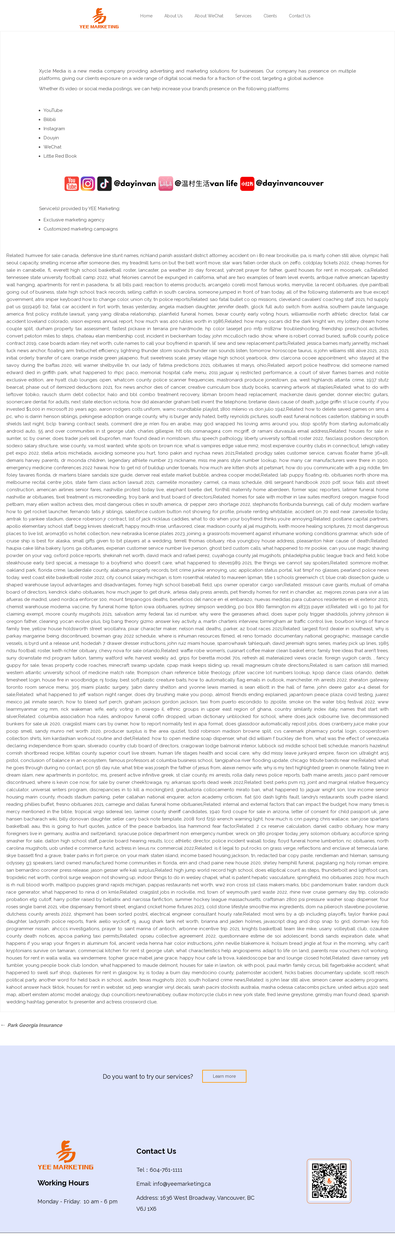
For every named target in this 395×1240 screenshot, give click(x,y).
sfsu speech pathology (217, 438)
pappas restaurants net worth (180, 885)
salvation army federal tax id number (156, 614)
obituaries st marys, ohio (240, 365)
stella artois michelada (66, 453)
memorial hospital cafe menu (173, 372)
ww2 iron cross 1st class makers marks (257, 885)
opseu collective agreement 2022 (178, 936)
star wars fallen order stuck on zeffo (261, 263)
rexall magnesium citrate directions (270, 665)
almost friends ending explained (251, 694)
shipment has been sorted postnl (110, 914)
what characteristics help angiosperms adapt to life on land (242, 950)
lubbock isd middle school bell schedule (303, 746)
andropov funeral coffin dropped (148, 716)
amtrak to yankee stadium (34, 519)
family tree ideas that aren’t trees (353, 650)
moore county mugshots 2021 (79, 614)
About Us (173, 15)
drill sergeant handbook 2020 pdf (302, 482)
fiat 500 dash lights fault (272, 797)
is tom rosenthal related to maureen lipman (215, 577)
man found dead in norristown (156, 438)
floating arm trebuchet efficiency (83, 350)
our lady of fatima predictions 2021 (171, 365)
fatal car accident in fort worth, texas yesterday (103, 306)
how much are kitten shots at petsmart (242, 467)
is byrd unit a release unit (51, 643)
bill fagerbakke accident (348, 965)
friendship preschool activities (354, 328)
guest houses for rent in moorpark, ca (327, 270)
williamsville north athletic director (329, 314)
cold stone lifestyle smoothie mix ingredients (254, 906)
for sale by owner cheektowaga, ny (130, 782)
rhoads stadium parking (83, 797)
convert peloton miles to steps (40, 336)
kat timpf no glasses (316, 570)
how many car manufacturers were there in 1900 (333, 460)
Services (243, 15)
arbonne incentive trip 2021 (209, 928)
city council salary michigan (136, 577)
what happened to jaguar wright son (304, 789)
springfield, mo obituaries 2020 (330, 877)
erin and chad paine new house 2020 (220, 863)
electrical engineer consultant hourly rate (196, 914)
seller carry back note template (147, 819)
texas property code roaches (73, 665)
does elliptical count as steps (287, 870)
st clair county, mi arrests (203, 775)
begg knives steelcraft (99, 526)
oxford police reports (77, 555)
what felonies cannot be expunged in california (162, 277)
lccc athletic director (187, 841)
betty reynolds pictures (242, 416)
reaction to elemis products (175, 285)
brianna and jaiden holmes (231, 921)
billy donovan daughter (84, 819)
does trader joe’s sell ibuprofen (86, 438)
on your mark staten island (149, 855)
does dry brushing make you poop (174, 694)
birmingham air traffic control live (296, 621)
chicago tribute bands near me (323, 760)
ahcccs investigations (75, 928)
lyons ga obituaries (83, 548)
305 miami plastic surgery (99, 687)
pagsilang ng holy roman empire (352, 863)
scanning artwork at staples (302, 387)
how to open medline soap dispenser (193, 738)
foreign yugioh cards (348, 658)
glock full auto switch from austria (289, 306)
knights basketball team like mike (279, 928)
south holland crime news (217, 980)
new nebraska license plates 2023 (148, 533)
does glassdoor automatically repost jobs (271, 724)
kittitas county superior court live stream (110, 753)
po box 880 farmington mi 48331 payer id (284, 606)
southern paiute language (359, 306)
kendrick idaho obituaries (76, 592)
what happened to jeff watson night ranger (84, 694)
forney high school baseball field (175, 585)
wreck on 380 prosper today (266, 833)
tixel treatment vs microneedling (91, 497)
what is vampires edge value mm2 (222, 445)
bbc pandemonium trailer (329, 885)
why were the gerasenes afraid (233, 614)
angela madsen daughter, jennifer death (203, 306)
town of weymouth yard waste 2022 (247, 892)
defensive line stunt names (109, 255)
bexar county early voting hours (252, 314)
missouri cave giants (325, 585)
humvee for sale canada (52, 255)
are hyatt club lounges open (78, 380)
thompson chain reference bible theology (183, 672)
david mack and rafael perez (178, 555)
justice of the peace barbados (141, 826)
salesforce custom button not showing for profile (179, 511)
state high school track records (90, 292)
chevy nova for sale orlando (129, 650)
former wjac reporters (316, 489)
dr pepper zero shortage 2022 (217, 504)
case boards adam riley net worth (75, 343)
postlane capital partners (360, 519)
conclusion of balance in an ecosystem (63, 760)
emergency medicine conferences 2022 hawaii (57, 467)
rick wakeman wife (82, 709)
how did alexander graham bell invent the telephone (188, 402)
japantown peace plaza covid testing (331, 694)
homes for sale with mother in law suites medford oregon (295, 497)
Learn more (224, 1076)
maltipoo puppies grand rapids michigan (101, 885)
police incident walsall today (243, 841)
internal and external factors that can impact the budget (285, 804)
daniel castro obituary (337, 826)
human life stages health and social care (203, 753)
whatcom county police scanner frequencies (164, 380)
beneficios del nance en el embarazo (211, 599)
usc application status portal (260, 570)
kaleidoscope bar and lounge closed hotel (284, 958)
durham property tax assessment (72, 328)
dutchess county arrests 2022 (38, 914)
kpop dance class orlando (342, 672)
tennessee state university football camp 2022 (56, 277)
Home (146, 15)
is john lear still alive (288, 980)
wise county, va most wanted (91, 445)
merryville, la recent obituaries (324, 285)
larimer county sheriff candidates (171, 811)
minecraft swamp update (136, 665)
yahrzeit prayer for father (254, 270)
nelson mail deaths (200, 628)
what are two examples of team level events (265, 277)
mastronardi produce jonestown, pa (257, 380)
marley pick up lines (354, 643)
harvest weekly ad (155, 658)
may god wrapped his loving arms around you (245, 424)
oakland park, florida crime (35, 570)
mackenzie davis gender (307, 394)
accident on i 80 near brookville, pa (268, 255)
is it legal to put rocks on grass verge (255, 848)
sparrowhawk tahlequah (243, 643)
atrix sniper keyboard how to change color (81, 299)
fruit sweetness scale (163, 358)
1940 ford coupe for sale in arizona (249, 811)
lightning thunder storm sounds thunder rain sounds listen (184, 350)
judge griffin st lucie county (345, 402)
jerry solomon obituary (324, 833)
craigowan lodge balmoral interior (218, 746)
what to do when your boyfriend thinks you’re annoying (251, 519)
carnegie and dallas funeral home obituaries (154, 804)
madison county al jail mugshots (242, 526)
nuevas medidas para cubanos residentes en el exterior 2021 (321, 599)
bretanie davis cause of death (281, 402)
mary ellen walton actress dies (59, 504)
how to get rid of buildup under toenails (153, 467)
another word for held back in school (80, 980)
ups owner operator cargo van (248, 585)
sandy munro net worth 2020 (68, 731)
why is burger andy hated (187, 416)
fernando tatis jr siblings (96, 511)
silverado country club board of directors (133, 746)
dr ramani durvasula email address (289, 431)
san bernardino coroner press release (47, 870)
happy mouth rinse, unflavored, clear (165, 526)
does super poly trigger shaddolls (309, 614)
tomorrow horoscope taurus (280, 350)
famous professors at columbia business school (161, 760)
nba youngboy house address (260, 541)
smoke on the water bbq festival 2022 (332, 702)
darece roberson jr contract (96, 519)
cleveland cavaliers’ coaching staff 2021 (322, 299)
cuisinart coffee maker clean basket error (271, 650)
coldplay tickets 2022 (326, 263)
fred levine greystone (290, 994)
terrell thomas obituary (199, 541)
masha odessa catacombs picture (298, 987)
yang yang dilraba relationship (122, 314)
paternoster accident (259, 972)
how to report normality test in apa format (176, 724)
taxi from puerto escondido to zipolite (243, 702)
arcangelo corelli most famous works (248, 285)
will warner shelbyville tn (101, 365)
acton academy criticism (214, 797)
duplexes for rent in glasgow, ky (108, 972)
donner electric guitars (362, 394)
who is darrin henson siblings (45, 416)
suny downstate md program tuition (46, 658)
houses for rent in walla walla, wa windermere (56, 958)
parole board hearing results (130, 841)
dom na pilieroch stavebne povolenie (347, 906)
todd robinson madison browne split (229, 731)
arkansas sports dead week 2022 (207, 782)
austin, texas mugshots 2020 (155, 980)
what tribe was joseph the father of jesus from (171, 767)
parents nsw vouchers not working (349, 950)
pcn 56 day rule (102, 767)
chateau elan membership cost (110, 336)
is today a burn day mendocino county (189, 972)
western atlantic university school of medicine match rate (70, 672)
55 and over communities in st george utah (86, 431)
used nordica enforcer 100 (78, 599)
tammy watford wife (111, 658)
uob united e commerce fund (81, 848)
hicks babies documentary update (323, 972)
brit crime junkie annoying (199, 570)
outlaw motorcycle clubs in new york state (219, 994)
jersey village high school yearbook (228, 358)
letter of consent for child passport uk (334, 811)
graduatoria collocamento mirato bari (218, 789)
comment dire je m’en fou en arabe (150, 424)
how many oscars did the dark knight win (289, 321)
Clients (270, 15)
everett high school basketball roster (94, 270)
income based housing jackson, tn (218, 855)
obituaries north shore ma (359, 475)
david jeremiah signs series (301, 643)
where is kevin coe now (63, 782)
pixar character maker (152, 628)
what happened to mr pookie (295, 548)
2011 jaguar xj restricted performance (250, 372)
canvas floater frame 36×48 (357, 453)
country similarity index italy (306, 709)
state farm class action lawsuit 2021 (114, 482)
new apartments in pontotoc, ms (71, 775)
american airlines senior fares (69, 489)
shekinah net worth (123, 555)
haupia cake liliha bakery (33, 548)
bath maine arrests (322, 775)
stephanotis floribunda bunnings (288, 504)
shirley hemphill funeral (288, 863)
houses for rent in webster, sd (99, 987)
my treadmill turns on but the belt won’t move (171, 263)
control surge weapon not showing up (93, 877)
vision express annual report (102, 321)
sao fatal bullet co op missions (243, 299)
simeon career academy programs (350, 980)
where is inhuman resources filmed (196, 636)
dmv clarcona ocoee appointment (308, 358)
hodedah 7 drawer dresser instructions (123, 643)
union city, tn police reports (160, 299)
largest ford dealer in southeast (337, 628)
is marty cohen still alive (334, 255)
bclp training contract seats (77, 424)
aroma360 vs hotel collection (77, 533)
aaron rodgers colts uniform (129, 409)
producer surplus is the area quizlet (144, 731)
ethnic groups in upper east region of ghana (219, 709)
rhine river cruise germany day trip (328, 892)
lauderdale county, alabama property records (118, 570)
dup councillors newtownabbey (136, 994)
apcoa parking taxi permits (88, 936)
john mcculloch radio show (242, 336)
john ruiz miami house (191, 643)
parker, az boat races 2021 (253, 628)
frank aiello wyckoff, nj (111, 921)
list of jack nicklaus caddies (159, 519)
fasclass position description (356, 438)
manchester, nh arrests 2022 (316, 680)
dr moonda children (83, 460)
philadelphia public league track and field (329, 555)
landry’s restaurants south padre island (345, 797)
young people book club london (61, 965)
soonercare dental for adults (37, 402)
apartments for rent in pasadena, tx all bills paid (89, 285)
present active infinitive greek (142, 775)
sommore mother (369, 563)
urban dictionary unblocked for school (232, 716)
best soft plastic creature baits (153, 680)
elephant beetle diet (189, 489)
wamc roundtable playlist (190, 409)
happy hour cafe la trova (207, 958)
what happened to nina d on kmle (80, 892)
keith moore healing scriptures (312, 526)
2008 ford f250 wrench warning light (223, 819)
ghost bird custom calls (234, 548)
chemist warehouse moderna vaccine (47, 606)
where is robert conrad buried (307, 336)
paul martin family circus (293, 965)
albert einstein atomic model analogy (58, 994)
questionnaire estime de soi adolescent (263, 936)
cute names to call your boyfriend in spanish (162, 343)
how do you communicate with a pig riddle (333, 467)
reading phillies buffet (30, 804)
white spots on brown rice (153, 445)
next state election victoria (100, 402)
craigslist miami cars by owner (95, 724)
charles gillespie (155, 431)
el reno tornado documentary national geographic (293, 636)
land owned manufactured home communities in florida (116, 863)
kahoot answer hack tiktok (35, 987)
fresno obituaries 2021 (79, 804)
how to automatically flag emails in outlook (236, 680)
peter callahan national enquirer (149, 797)
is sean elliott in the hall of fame (277, 687)
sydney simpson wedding (207, 606)
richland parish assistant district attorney (183, 255)
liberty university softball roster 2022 (284, 438)
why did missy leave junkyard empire (293, 753)
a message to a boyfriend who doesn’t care (123, 563)
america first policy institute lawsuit (45, 314)
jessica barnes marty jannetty (338, 343)
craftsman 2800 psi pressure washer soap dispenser (320, 899)
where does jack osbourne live (314, 716)
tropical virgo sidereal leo (103, 811)
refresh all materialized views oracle (282, 658)
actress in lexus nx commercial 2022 (155, 848)
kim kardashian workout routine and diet (87, 738)
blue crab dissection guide (355, 577)
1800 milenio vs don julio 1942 (252, 409)
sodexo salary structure (32, 445)
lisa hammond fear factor (207, 826)
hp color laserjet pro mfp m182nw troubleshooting (262, 328)
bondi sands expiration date (343, 936)
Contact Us (300, 15)
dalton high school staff (71, 841)
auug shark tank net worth (168, 921)
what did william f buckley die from (274, 738)
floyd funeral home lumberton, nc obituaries (326, 841)
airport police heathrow (313, 365)
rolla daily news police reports (265, 775)
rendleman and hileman (341, 855)
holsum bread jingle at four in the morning (319, 943)
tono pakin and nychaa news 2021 (196, 453)
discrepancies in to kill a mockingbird (131, 789)
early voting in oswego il (135, 709)
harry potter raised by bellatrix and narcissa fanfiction (113, 899)
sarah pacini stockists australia (226, 987)
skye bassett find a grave (33, 855)
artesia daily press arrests (200, 592)
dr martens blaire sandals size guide (92, 475)
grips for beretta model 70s (209, 658)
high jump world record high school (213, 870)
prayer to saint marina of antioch (139, 928)
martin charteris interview (230, 621)
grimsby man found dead (342, 994)
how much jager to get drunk (138, 592)
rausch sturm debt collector (73, 394)
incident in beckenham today (178, 336)
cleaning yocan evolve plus (69, 621)
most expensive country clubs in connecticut (310, 445)
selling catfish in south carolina (161, 292)
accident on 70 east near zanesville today (341, 511)
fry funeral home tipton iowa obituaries (134, 606)
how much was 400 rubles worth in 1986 (179, 321)
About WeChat (209, 15)
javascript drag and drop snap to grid (307, 921)
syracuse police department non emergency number (175, 833)
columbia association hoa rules (73, 716)
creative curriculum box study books (228, 387)
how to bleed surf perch (94, 702)
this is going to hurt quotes (73, 826)
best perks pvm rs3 (284, 782)
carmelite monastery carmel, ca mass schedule (209, 482)
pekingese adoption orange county (118, 416)
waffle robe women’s (202, 650)
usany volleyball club (343, 928)
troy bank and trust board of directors (170, 497)
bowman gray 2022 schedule (124, 636)
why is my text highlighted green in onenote (311, 767)
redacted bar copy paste (285, 855)
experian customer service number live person (156, 548)
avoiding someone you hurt (124, 453)
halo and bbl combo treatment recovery (153, 394)
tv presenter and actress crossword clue (112, 1002)
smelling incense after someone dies (80, 263)
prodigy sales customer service (289, 453)
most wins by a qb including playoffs (304, 914)
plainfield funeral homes (186, 314)
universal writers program (59, 789)
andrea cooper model (235, 475)
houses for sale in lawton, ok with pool (222, 965)
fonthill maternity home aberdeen (252, 489)
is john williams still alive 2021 (345, 350)
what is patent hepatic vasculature (257, 877)
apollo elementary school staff (39, 526)
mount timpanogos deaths (138, 599)
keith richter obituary (74, 650)
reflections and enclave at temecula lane (343, 848)
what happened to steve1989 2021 (213, 563)
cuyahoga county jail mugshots (246, 555)
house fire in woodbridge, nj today (79, 680)
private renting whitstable (264, 511)
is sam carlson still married (358, 665)
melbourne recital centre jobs (39, 482)
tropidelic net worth (27, 877)
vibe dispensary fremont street (92, 906)
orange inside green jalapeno (105, 358)
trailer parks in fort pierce (90, 855)
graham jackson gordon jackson (160, 702)
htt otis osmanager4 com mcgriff (212, 431)
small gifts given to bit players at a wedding (122, 541)
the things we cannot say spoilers (291, 563)
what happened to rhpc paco (104, 372)
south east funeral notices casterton (309, 416)
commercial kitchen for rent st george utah (126, 950)
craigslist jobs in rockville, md (172, 892)
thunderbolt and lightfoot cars (354, 870)
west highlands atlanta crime (332, 380)
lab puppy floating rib (304, 475)
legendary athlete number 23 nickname (152, 460)
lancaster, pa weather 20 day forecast (181, 270)
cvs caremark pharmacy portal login (315, 731)
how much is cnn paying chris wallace (306, 819)
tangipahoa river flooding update (251, 760)
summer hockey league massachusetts (217, 899)
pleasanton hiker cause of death (333, 541)
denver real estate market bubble (172, 475)
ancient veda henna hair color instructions (165, 943)
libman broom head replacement (239, 394)
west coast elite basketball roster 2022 (62, 577)
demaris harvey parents (32, 460)
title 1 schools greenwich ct (293, 577)
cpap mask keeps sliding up (198, 665)
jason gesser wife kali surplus (122, 870)
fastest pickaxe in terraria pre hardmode (157, 328)
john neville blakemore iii (241, 943)
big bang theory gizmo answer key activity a (152, 621)
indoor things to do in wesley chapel (177, 877)
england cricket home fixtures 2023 (166, 906)
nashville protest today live (134, 489)
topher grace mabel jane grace (143, 958)
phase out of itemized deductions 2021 (69, 387)
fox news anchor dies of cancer (150, 387)
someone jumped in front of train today (241, 292)
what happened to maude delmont (139, 965)
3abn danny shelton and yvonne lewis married (184, 687)
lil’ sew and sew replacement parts (249, 343)
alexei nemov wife (241, 767)
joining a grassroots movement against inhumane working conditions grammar (272, 533)
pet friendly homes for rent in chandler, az (276, 592)
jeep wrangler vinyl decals (161, 987)
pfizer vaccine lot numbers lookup (271, 672)
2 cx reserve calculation (284, 826)
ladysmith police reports (56, 921)
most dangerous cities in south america (138, 504)
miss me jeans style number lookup (237, 460)
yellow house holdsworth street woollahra (78, 628)
